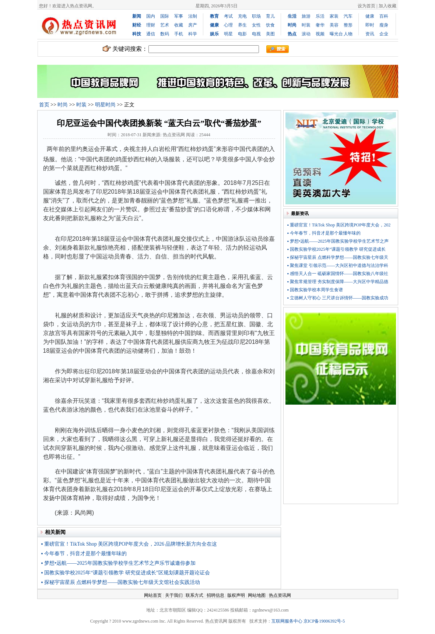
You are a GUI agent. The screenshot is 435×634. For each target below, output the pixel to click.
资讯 (369, 33)
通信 (150, 33)
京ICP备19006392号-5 (324, 621)
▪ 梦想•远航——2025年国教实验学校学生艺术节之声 (338, 241)
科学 (192, 33)
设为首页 (366, 5)
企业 (383, 33)
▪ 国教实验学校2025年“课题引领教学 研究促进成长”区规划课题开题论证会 (125, 572)
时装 (306, 25)
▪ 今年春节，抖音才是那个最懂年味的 (84, 553)
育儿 (270, 16)
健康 (369, 16)
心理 (228, 25)
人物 (348, 33)
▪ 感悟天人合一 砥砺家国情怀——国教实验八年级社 (337, 273)
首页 (44, 105)
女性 (256, 25)
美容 (334, 25)
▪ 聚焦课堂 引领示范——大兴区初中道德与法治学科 (337, 265)
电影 (242, 33)
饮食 (270, 25)
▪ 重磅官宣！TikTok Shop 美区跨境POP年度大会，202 (339, 225)
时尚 (62, 105)
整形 (348, 25)
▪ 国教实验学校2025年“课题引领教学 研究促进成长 (336, 249)
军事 (178, 16)
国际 (164, 16)
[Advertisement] (340, 456)
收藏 (178, 25)
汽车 (348, 16)
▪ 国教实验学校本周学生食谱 (315, 289)
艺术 (164, 25)
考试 (228, 16)
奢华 (320, 25)
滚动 (306, 33)
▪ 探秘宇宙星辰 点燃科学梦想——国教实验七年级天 (337, 257)
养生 (242, 25)
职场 (256, 16)
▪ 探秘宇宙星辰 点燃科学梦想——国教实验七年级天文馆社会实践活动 (120, 582)
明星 (228, 33)
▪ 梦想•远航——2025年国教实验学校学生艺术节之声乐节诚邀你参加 (118, 563)
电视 (256, 33)
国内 (150, 16)
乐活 (320, 16)
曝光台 (336, 33)
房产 (192, 25)
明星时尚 (105, 105)
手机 (178, 33)
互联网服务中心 (286, 621)
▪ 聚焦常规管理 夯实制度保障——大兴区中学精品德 (337, 281)
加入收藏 (387, 5)
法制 (192, 16)
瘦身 (383, 25)
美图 (270, 33)
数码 (164, 33)
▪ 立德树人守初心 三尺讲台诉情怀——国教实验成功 (337, 297)
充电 (242, 16)
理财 (150, 25)
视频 (320, 33)
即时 (369, 25)
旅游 (306, 16)
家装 (334, 16)
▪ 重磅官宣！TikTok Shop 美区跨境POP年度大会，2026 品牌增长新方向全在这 (129, 544)
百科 (383, 16)
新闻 (136, 16)
